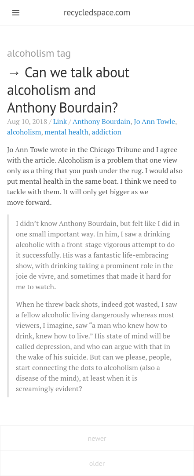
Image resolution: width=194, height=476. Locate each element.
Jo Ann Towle (154, 121)
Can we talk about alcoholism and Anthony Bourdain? (68, 89)
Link (60, 121)
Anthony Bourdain (101, 121)
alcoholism (24, 132)
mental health (66, 132)
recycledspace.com (97, 12)
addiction (106, 132)
